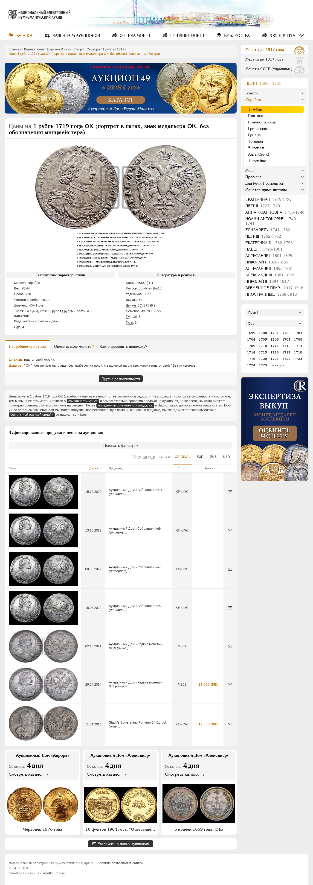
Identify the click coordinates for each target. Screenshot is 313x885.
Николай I (266, 262)
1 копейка (257, 161)
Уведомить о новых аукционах (123, 844)
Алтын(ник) (258, 154)
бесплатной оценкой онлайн (31, 414)
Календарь (76, 35)
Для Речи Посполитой (264, 183)
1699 (251, 333)
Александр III (269, 275)
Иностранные (271, 294)
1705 (263, 339)
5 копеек (256, 148)
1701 (274, 333)
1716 (274, 352)
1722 (286, 359)
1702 (286, 333)
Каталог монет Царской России (48, 49)
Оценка (135, 35)
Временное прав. (274, 288)
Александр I (268, 256)
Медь (249, 170)
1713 (298, 346)
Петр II (262, 206)
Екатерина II (269, 243)
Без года (277, 365)
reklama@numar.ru (50, 873)
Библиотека (236, 35)
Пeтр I (79, 49)
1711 (274, 346)
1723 (298, 359)
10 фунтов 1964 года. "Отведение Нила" (121, 829)
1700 (263, 333)
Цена (207, 468)
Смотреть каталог (26, 774)
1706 (274, 339)
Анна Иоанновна (274, 212)
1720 (263, 359)
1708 (298, 339)
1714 (251, 352)
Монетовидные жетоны (266, 190)
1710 (263, 346)
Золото (251, 93)
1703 (298, 333)
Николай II (267, 281)
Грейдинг (187, 35)
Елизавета (267, 230)
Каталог (24, 35)
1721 (274, 359)
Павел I (264, 249)
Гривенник (257, 128)
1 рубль (108, 49)
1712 (286, 346)
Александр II (269, 268)
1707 (286, 339)
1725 (263, 365)
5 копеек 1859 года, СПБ (198, 829)
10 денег (256, 141)
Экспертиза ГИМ (286, 35)
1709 (251, 346)
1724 (251, 365)
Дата (93, 468)
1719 (120, 49)
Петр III (263, 236)
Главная (15, 49)
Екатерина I (268, 199)
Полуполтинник (262, 122)
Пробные (253, 177)
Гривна (254, 135)
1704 (251, 339)
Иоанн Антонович (271, 221)
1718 (298, 352)
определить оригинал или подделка (125, 405)
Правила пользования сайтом (120, 863)
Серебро (93, 49)
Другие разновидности (120, 379)
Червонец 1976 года (42, 829)
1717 (286, 352)
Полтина (255, 116)
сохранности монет (83, 401)
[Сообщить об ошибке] (229, 491)
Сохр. (181, 468)
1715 (263, 352)
